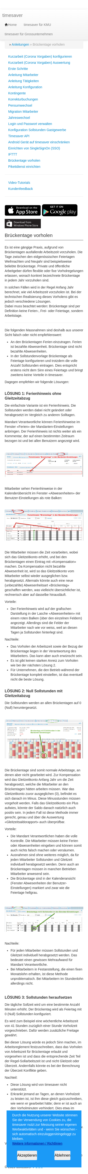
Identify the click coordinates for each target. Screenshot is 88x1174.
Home (11, 25)
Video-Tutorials (19, 182)
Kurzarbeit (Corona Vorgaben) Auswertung (39, 62)
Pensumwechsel (20, 105)
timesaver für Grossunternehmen (29, 34)
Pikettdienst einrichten (24, 166)
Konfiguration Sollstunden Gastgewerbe (37, 130)
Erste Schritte (18, 69)
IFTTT (12, 154)
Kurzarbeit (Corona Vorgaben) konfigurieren (40, 56)
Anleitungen (20, 44)
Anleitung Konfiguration (25, 87)
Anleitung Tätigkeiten (23, 81)
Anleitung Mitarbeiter (23, 75)
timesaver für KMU (37, 25)
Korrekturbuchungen (23, 99)
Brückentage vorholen (24, 160)
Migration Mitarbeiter (23, 111)
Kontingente (17, 93)
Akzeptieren (27, 1155)
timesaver (12, 15)
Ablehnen (62, 1155)
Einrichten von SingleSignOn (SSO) (34, 148)
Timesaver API (19, 136)
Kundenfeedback (20, 189)
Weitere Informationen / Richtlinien (37, 1143)
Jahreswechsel (19, 118)
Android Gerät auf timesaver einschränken (39, 142)
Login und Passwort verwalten (30, 124)
